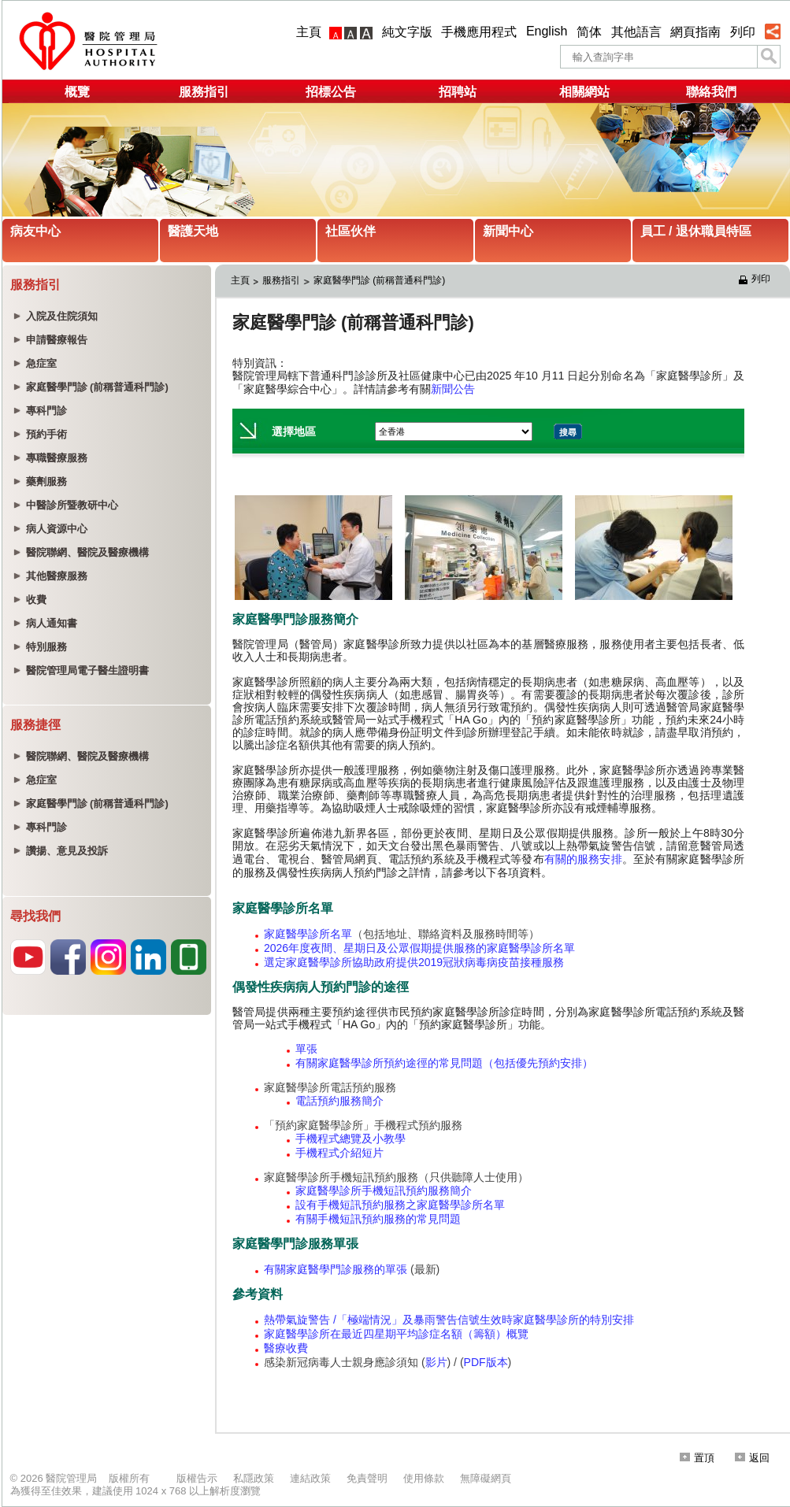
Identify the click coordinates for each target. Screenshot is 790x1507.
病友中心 (35, 231)
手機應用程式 (479, 32)
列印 (742, 32)
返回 (752, 1458)
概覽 (77, 91)
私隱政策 (253, 1478)
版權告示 (196, 1478)
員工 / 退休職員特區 (695, 231)
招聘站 (458, 91)
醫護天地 (193, 231)
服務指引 (204, 91)
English (546, 31)
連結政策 (310, 1478)
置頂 (697, 1458)
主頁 (308, 32)
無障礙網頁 (485, 1478)
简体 (589, 32)
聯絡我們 (711, 91)
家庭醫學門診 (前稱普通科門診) (379, 280)
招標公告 (331, 91)
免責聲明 (367, 1478)
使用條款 (423, 1478)
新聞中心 (508, 231)
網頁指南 (695, 32)
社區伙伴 (350, 231)
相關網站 (584, 91)
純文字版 (407, 32)
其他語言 (636, 32)
